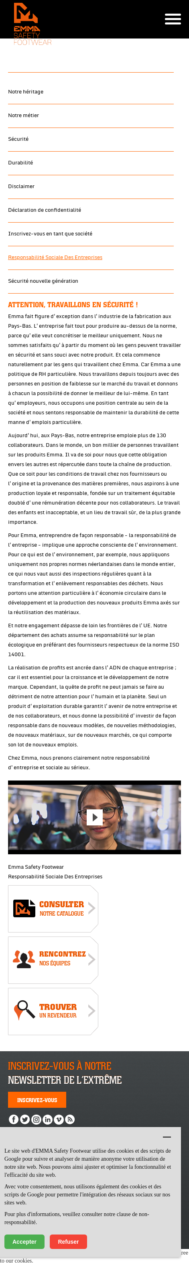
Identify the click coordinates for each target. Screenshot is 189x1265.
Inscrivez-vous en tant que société (50, 233)
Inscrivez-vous (37, 1099)
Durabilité (20, 162)
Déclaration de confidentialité (44, 210)
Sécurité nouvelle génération (43, 281)
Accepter (24, 1242)
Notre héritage (25, 91)
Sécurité (18, 139)
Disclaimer (21, 186)
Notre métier (23, 115)
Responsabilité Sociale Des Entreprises (55, 257)
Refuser (68, 1242)
